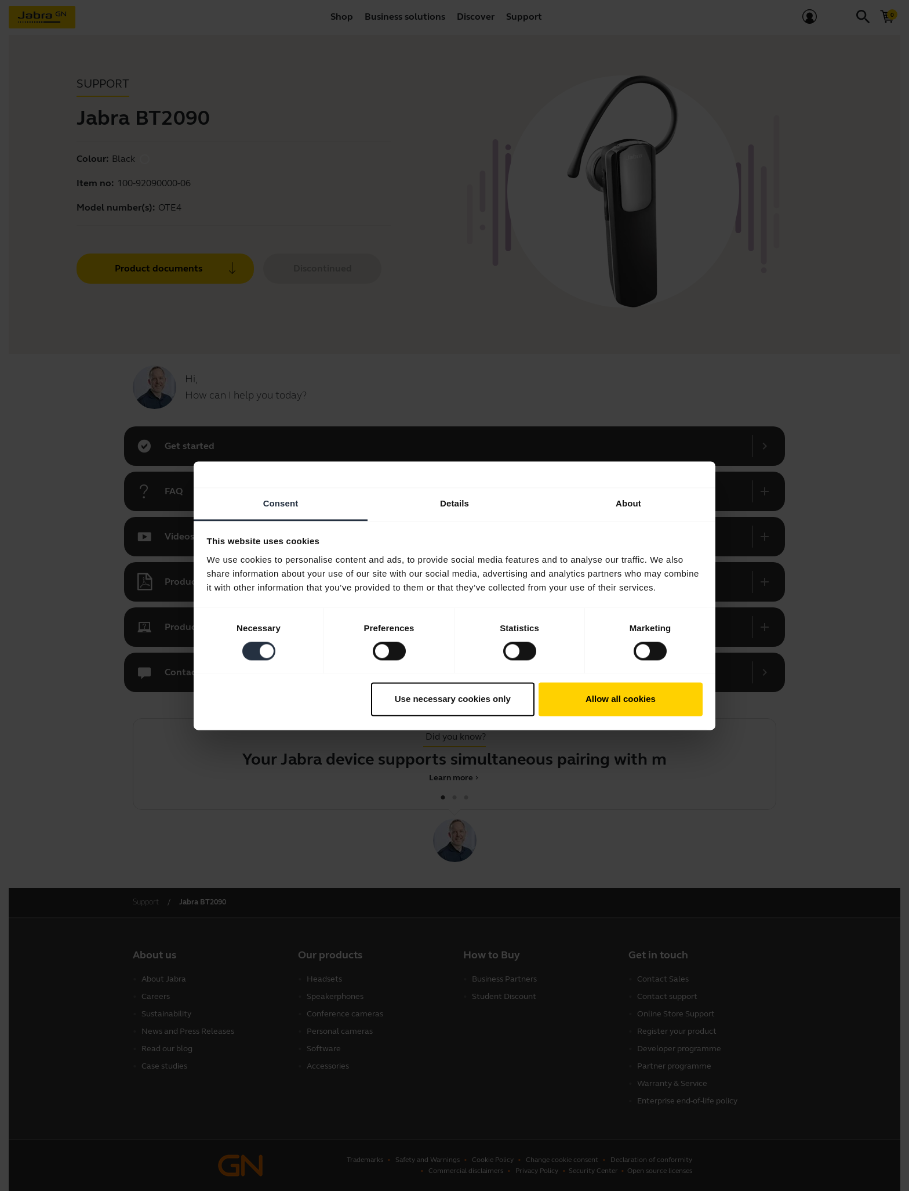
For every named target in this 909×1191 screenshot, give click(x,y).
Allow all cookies (621, 699)
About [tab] (628, 503)
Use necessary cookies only (453, 699)
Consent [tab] (281, 503)
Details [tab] (454, 503)
